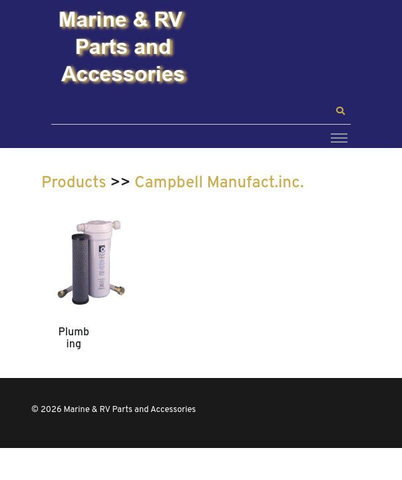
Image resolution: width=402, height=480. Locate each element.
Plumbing (74, 338)
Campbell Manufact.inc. (219, 183)
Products (73, 183)
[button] (340, 111)
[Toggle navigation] (339, 137)
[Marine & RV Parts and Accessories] (124, 48)
